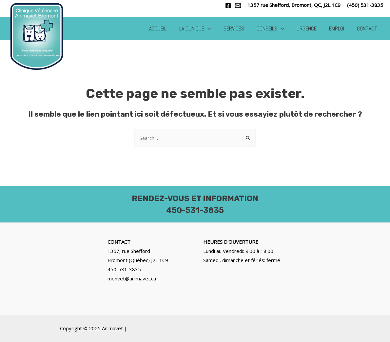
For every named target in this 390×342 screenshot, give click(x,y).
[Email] (238, 6)
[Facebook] (228, 6)
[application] (215, 28)
